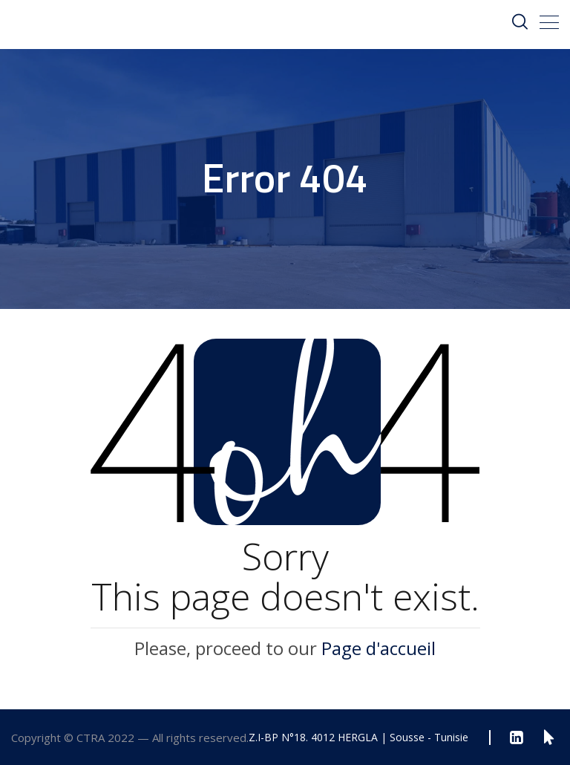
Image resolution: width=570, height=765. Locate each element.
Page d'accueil (378, 648)
